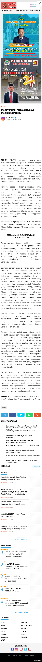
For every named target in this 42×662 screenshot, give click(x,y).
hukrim (16, 11)
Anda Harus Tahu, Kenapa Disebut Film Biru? (14, 589)
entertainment (26, 625)
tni (27, 11)
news (6, 11)
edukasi (24, 622)
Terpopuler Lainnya (21, 612)
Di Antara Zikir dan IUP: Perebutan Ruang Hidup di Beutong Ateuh (14, 527)
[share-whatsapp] (29, 415)
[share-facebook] (12, 415)
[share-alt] (4, 415)
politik (22, 11)
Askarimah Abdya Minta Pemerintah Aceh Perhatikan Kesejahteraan (15, 578)
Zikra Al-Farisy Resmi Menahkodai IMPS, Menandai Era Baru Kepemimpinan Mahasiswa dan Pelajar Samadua (16, 605)
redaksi (24, 637)
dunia (3, 622)
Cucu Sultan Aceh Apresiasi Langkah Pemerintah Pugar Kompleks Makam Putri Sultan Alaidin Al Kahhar (16, 555)
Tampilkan (36, 466)
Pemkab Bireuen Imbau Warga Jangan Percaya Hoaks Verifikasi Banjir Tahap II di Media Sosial (14, 491)
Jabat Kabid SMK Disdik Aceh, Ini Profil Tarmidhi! (14, 515)
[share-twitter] (21, 415)
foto (2, 631)
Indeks (32, 656)
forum (23, 628)
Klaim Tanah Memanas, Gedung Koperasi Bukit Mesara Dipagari (14, 503)
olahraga (4, 637)
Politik (20, 656)
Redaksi (26, 656)
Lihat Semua (21, 539)
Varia (9, 656)
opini (31, 11)
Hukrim (15, 656)
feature (4, 628)
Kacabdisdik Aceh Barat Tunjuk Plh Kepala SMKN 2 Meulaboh (13, 478)
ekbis (36, 11)
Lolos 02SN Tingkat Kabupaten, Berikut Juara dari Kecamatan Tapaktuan (16, 566)
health (23, 631)
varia (11, 11)
